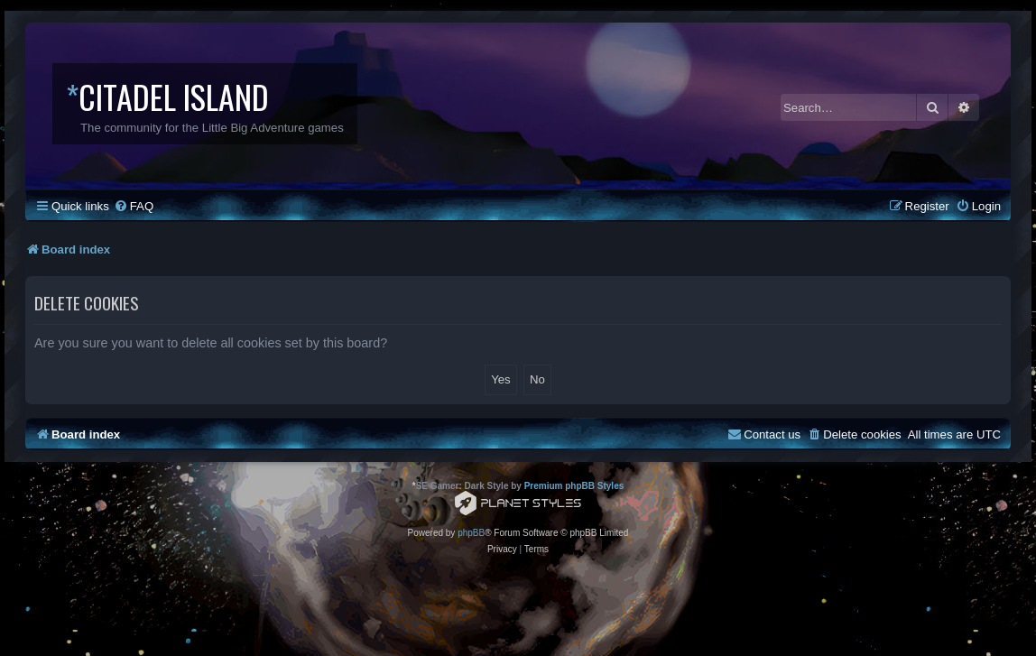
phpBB (471, 533)
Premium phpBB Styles (574, 486)
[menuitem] (133, 206)
